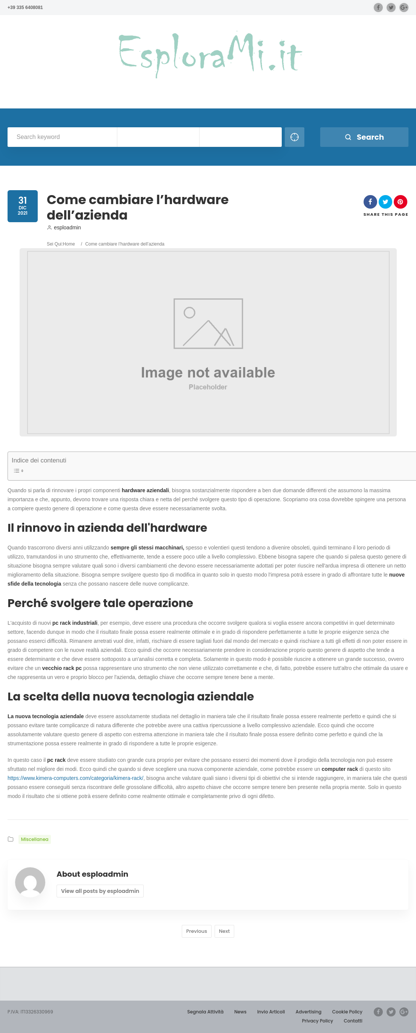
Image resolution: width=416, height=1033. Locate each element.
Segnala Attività (205, 1012)
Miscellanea (35, 839)
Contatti (353, 1021)
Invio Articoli (271, 1012)
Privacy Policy (317, 1021)
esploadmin (64, 227)
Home (69, 244)
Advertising (309, 1012)
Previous (196, 931)
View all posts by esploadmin (100, 891)
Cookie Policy (347, 1012)
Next (224, 931)
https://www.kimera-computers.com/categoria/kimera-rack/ (75, 778)
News (240, 1012)
